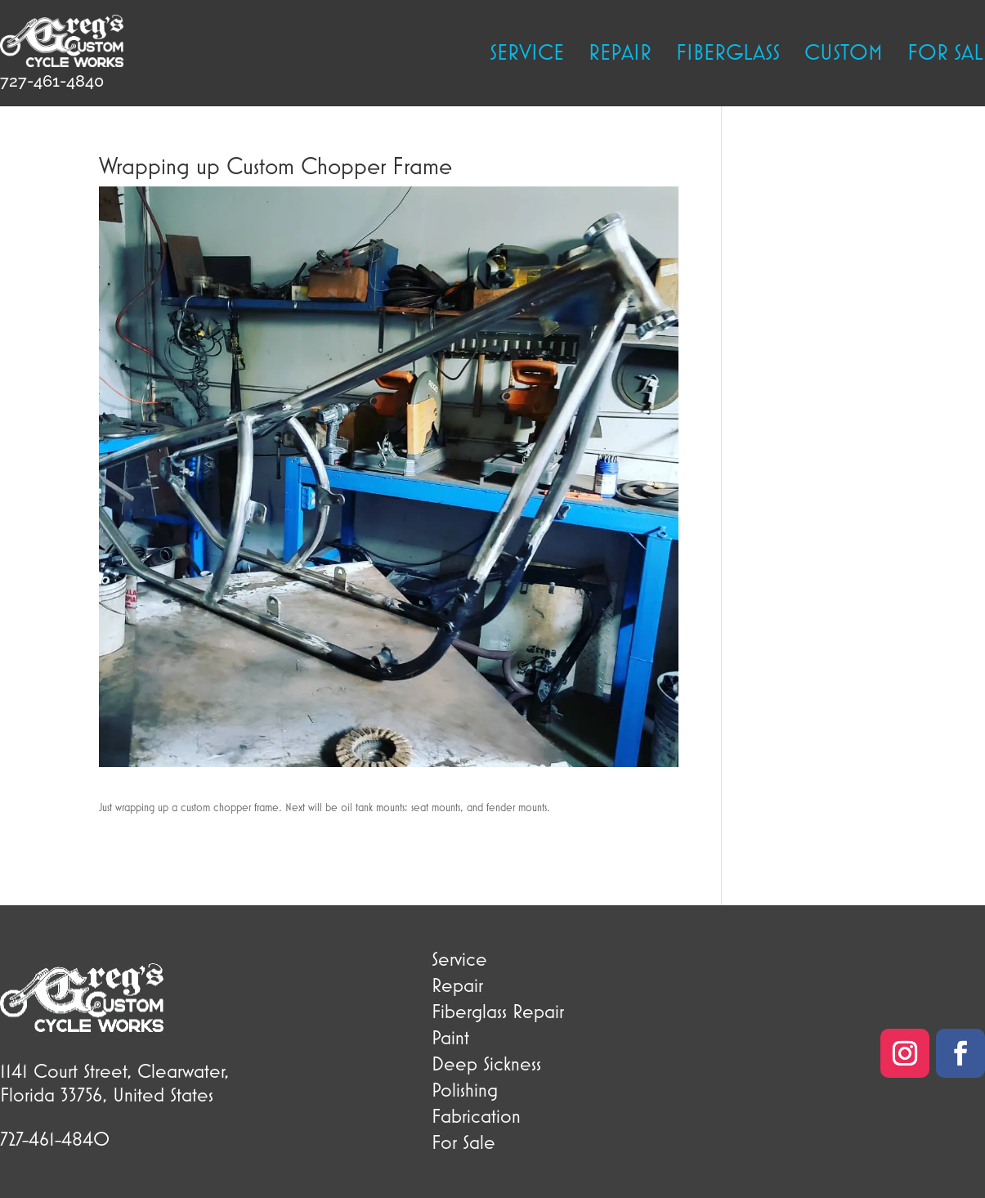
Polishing (465, 1089)
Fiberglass (728, 55)
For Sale (463, 1141)
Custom (843, 55)
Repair (620, 55)
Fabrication (476, 1115)
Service (527, 55)
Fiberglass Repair (498, 1010)
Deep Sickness (486, 1063)
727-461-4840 (52, 81)
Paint (450, 1036)
